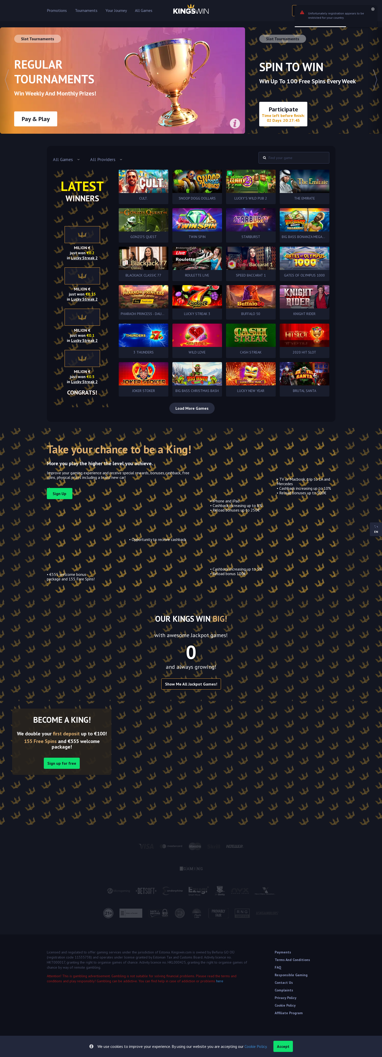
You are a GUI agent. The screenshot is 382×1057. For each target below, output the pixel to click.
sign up (59, 493)
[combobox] (66, 159)
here (219, 981)
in (82, 257)
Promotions (57, 10)
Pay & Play (36, 119)
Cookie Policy (285, 1005)
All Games (143, 10)
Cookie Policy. (256, 1046)
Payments (283, 952)
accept (283, 1046)
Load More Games (192, 408)
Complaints (284, 990)
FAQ (278, 967)
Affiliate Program (289, 1013)
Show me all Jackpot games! (191, 684)
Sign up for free (61, 763)
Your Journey (116, 10)
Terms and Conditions (292, 959)
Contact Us (284, 982)
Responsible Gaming (291, 975)
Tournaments (86, 10)
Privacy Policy (285, 997)
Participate (283, 114)
